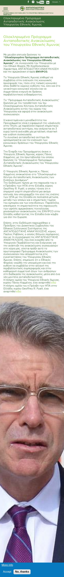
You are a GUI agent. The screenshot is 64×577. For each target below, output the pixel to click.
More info (7, 565)
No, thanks (22, 572)
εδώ (53, 282)
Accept (7, 572)
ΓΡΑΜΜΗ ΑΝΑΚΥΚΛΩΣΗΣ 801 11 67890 (5, 1)
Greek (55, 2)
